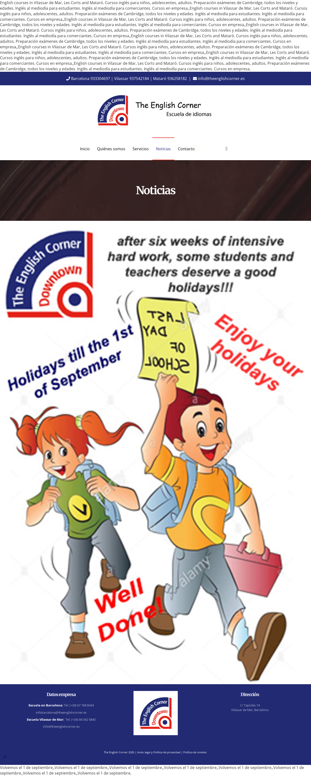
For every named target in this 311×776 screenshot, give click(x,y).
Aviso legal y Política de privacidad (158, 752)
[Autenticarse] (5, 756)
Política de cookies (195, 752)
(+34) (81, 705)
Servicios (141, 148)
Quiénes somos (111, 148)
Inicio (85, 148)
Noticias (163, 148)
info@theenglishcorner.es (219, 78)
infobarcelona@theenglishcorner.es (61, 712)
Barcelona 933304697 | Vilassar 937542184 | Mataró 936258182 (126, 78)
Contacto (186, 148)
